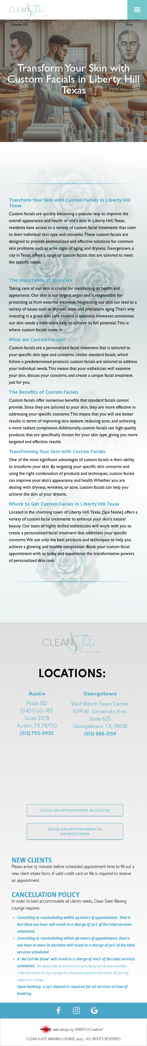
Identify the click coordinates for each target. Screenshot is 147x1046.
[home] (36, 10)
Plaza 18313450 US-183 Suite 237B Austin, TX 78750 (37, 718)
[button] (137, 10)
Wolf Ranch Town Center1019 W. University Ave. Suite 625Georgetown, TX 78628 (100, 719)
